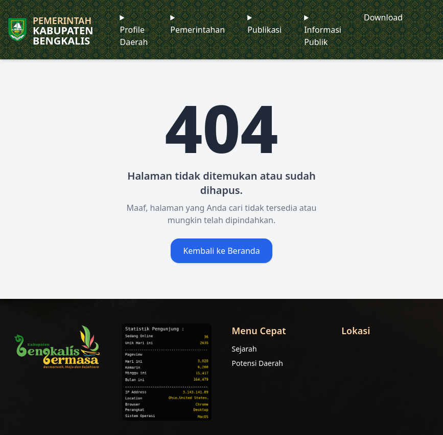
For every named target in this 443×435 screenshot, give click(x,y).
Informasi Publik (322, 36)
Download (383, 17)
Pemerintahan (197, 29)
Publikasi (264, 29)
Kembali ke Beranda (221, 250)
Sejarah (244, 349)
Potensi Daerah (257, 363)
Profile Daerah (134, 36)
